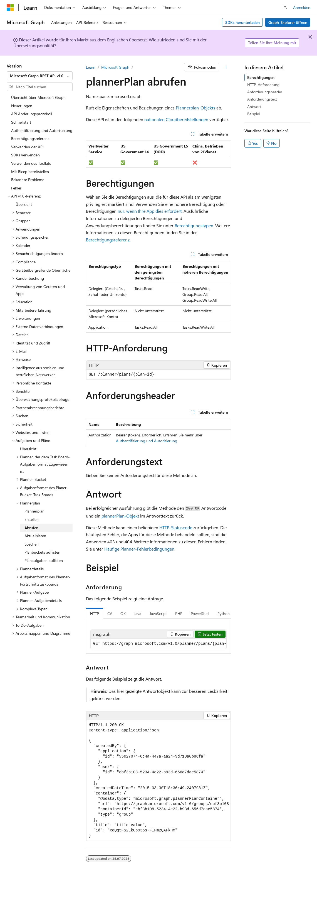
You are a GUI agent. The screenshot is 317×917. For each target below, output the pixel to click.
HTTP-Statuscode (175, 527)
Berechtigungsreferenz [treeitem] (30, 138)
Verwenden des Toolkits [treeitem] (31, 163)
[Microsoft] (10, 7)
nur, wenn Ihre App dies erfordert (150, 211)
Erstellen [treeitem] (31, 519)
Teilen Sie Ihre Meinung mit (272, 42)
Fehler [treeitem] (16, 188)
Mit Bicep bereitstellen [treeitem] (30, 171)
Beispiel (253, 113)
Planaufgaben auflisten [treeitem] (43, 560)
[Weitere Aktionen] (226, 67)
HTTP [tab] (94, 613)
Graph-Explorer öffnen (287, 22)
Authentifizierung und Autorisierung (146, 440)
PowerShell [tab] (200, 613)
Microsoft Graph (115, 67)
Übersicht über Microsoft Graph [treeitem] (38, 97)
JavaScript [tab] (158, 613)
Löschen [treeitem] (31, 544)
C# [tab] (109, 613)
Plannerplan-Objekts (195, 108)
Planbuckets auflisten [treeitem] (42, 552)
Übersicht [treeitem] (24, 204)
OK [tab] (123, 613)
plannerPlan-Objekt (120, 516)
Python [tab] (223, 613)
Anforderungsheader (264, 91)
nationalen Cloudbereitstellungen (176, 119)
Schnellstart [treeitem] (21, 122)
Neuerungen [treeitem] (21, 105)
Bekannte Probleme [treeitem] (27, 179)
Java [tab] (137, 613)
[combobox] (40, 75)
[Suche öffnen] (285, 8)
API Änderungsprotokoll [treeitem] (31, 113)
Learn (90, 67)
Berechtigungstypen (194, 225)
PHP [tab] (178, 613)
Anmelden (301, 7)
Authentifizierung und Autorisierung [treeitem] (41, 130)
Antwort (254, 106)
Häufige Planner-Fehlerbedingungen (139, 549)
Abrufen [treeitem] (31, 527)
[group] (158, 643)
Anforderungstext (262, 99)
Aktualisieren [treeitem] (35, 535)
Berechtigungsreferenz (108, 240)
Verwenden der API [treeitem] (27, 146)
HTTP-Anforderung (263, 84)
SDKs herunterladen (242, 22)
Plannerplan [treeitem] (34, 511)
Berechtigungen (260, 77)
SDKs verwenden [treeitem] (25, 155)
